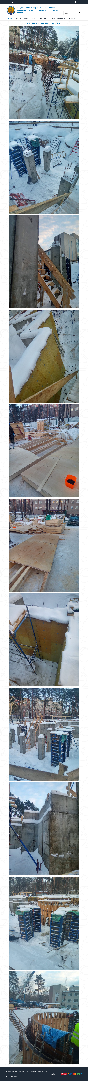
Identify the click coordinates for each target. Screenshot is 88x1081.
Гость (14, 2)
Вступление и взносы (59, 18)
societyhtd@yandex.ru (12, 1076)
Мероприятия (43, 18)
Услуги (33, 18)
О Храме (72, 18)
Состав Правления (22, 18)
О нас (10, 18)
